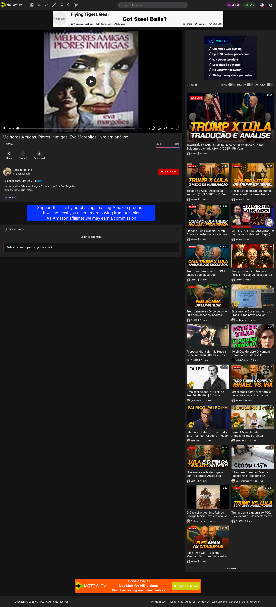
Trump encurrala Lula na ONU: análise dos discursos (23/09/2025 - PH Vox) (206, 274)
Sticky (223, 84)
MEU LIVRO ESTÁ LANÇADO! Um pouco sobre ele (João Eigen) (252, 232)
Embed (23, 155)
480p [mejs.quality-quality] (172, 128)
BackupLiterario (22, 170)
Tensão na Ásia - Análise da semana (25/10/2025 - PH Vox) (207, 192)
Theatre (241, 84)
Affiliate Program (251, 601)
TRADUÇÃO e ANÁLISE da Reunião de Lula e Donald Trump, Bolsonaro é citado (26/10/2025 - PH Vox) (225, 146)
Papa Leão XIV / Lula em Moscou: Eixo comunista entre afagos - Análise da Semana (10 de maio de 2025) (208, 558)
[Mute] (165, 128)
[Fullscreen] (177, 128)
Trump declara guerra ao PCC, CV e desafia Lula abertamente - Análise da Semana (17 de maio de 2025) (252, 518)
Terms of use (158, 601)
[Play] (4, 128)
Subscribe (169, 171)
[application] (91, 81)
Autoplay (260, 84)
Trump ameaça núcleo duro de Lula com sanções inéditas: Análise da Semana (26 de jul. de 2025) (207, 317)
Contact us (204, 601)
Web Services (219, 601)
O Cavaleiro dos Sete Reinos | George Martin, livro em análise (207, 514)
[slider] (76, 128)
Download (39, 155)
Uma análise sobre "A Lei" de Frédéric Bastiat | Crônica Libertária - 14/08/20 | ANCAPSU (205, 397)
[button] (262, 5)
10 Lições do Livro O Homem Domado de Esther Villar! (250, 353)
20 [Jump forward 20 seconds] (159, 128)
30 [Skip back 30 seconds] (153, 128)
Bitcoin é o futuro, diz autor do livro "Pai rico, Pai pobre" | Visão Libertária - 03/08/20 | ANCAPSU (207, 437)
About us (190, 601)
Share (9, 155)
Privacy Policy (175, 601)
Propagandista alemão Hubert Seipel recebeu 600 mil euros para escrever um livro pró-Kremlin (206, 357)
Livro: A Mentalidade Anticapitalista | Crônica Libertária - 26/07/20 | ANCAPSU (247, 437)
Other (40, 180)
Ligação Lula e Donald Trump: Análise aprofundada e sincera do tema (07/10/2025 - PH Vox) (208, 234)
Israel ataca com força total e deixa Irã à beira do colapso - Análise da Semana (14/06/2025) (251, 397)
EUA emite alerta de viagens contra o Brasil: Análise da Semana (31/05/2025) (205, 475)
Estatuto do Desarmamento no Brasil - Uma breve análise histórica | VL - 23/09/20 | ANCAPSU (251, 317)
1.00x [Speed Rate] (147, 128)
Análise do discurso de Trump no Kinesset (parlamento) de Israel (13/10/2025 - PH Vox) (251, 194)
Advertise (234, 601)
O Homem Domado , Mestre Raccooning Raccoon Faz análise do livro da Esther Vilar (251, 475)
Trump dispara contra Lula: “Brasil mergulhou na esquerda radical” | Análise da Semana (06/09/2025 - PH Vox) (251, 276)
